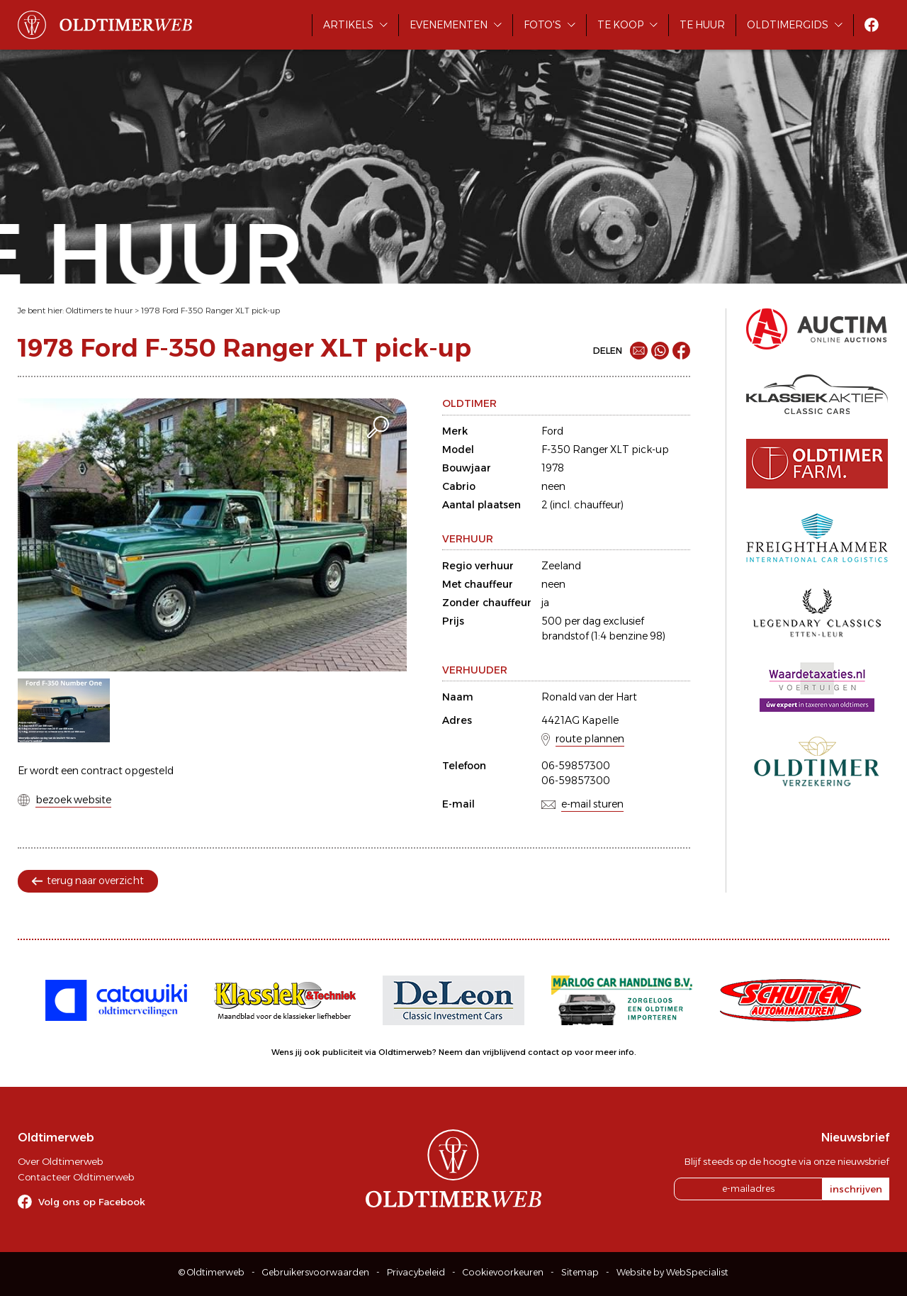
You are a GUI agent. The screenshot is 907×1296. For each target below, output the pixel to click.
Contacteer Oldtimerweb (76, 1177)
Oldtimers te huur (99, 310)
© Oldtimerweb (211, 1272)
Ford (552, 431)
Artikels (348, 24)
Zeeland (561, 565)
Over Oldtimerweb (60, 1161)
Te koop (620, 24)
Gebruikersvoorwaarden (315, 1272)
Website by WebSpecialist (672, 1272)
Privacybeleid (416, 1272)
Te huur (702, 24)
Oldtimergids (787, 24)
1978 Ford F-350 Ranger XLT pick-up (210, 310)
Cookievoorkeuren (503, 1272)
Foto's (542, 24)
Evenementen (449, 24)
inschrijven (856, 1189)
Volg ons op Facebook (91, 1201)
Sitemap (580, 1272)
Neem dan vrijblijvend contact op (506, 1052)
